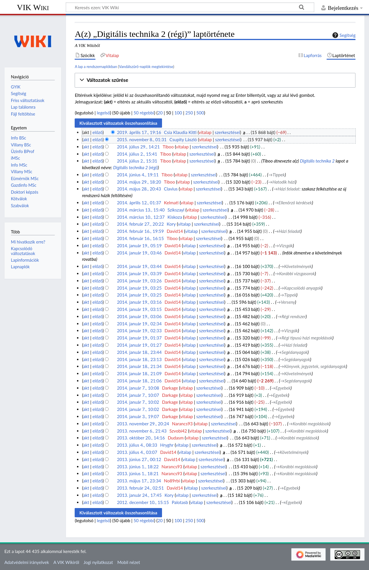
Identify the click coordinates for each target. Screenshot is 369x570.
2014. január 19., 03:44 (139, 266)
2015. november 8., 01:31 (142, 139)
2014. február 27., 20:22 (140, 224)
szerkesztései (227, 132)
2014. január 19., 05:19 (139, 245)
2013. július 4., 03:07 (137, 452)
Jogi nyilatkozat (98, 562)
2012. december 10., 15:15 (143, 502)
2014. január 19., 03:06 (139, 316)
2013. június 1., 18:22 (138, 466)
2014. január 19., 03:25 (139, 287)
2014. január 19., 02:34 (139, 323)
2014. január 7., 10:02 (138, 402)
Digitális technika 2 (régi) (135, 167)
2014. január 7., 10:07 (138, 395)
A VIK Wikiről (66, 562)
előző (98, 132)
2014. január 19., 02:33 (139, 330)
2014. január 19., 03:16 (139, 302)
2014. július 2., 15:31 (137, 160)
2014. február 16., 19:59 (140, 231)
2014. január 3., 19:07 (138, 416)
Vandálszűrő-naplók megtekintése (146, 66)
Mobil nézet (128, 562)
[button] (215, 80)
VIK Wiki (33, 7)
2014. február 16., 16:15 (140, 238)
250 (189, 112)
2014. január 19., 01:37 (139, 337)
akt (86, 139)
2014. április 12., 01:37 (139, 202)
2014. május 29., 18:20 (139, 181)
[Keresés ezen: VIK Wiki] (190, 7)
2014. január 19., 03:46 (139, 252)
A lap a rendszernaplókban (96, 66)
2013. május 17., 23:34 (139, 480)
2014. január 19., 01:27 (139, 345)
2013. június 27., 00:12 (139, 459)
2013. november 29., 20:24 (143, 423)
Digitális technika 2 (317, 160)
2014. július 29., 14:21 (138, 146)
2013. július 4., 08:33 (137, 445)
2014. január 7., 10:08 (138, 387)
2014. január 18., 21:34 (139, 366)
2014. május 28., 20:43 (139, 188)
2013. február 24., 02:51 (140, 487)
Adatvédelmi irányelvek (26, 562)
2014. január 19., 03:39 (139, 273)
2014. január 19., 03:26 (139, 280)
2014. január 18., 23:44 (139, 352)
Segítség (343, 35)
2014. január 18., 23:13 (139, 359)
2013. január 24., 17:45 (139, 495)
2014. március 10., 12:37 (141, 217)
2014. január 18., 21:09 (139, 373)
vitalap (205, 132)
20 (160, 112)
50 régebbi (143, 112)
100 (178, 112)
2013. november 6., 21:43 (142, 430)
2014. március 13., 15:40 (141, 209)
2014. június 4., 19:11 (138, 174)
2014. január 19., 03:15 (139, 309)
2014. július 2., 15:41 (137, 153)
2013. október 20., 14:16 (141, 437)
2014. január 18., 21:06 (139, 380)
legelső (103, 112)
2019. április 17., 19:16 (139, 132)
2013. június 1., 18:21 (138, 473)
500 (200, 112)
